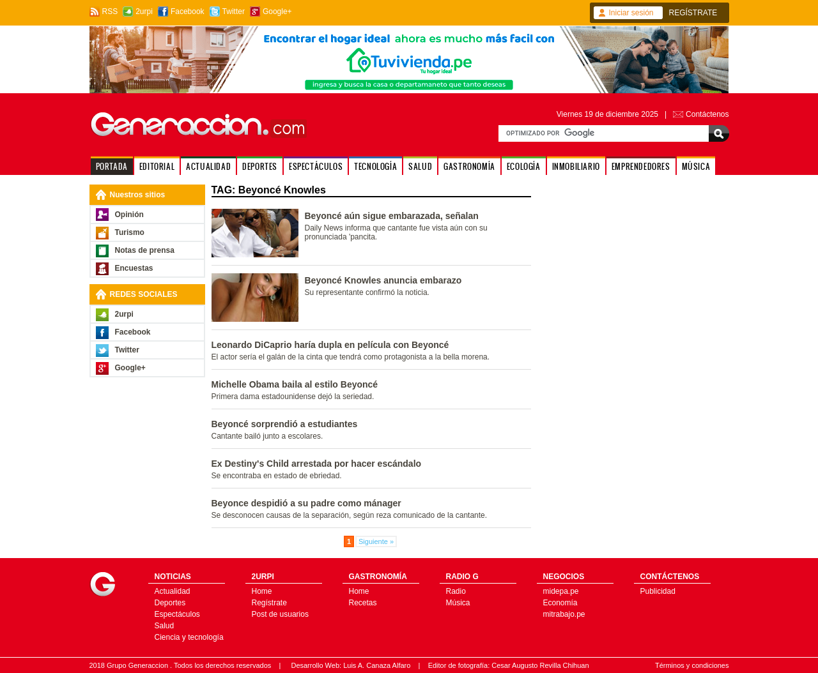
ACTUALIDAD (208, 166)
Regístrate (269, 602)
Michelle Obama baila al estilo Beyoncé (295, 384)
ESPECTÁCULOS (316, 166)
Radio (456, 591)
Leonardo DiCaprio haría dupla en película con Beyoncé (330, 345)
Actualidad (172, 591)
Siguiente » (376, 541)
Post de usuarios (280, 614)
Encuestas (134, 268)
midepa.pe (561, 591)
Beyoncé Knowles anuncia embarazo (383, 280)
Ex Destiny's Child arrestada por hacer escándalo (317, 463)
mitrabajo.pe (564, 614)
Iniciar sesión (631, 12)
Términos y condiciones (692, 665)
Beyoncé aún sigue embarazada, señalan (392, 216)
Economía (560, 602)
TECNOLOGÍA (375, 166)
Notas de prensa (144, 250)
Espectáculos (177, 614)
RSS (110, 11)
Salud (164, 625)
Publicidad (657, 591)
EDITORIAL (156, 166)
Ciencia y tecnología (189, 637)
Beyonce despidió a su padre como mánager (306, 503)
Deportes (170, 602)
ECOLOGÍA (524, 166)
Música (458, 602)
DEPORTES (259, 166)
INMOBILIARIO (576, 166)
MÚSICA (696, 166)
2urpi (144, 11)
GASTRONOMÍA (469, 166)
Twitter (233, 11)
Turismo (129, 232)
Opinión (129, 214)
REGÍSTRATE (693, 12)
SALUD (420, 166)
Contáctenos (707, 114)
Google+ (277, 11)
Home (262, 591)
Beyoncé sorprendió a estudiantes (285, 424)
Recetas (363, 602)
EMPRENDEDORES (641, 166)
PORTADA (112, 166)
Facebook (187, 11)
